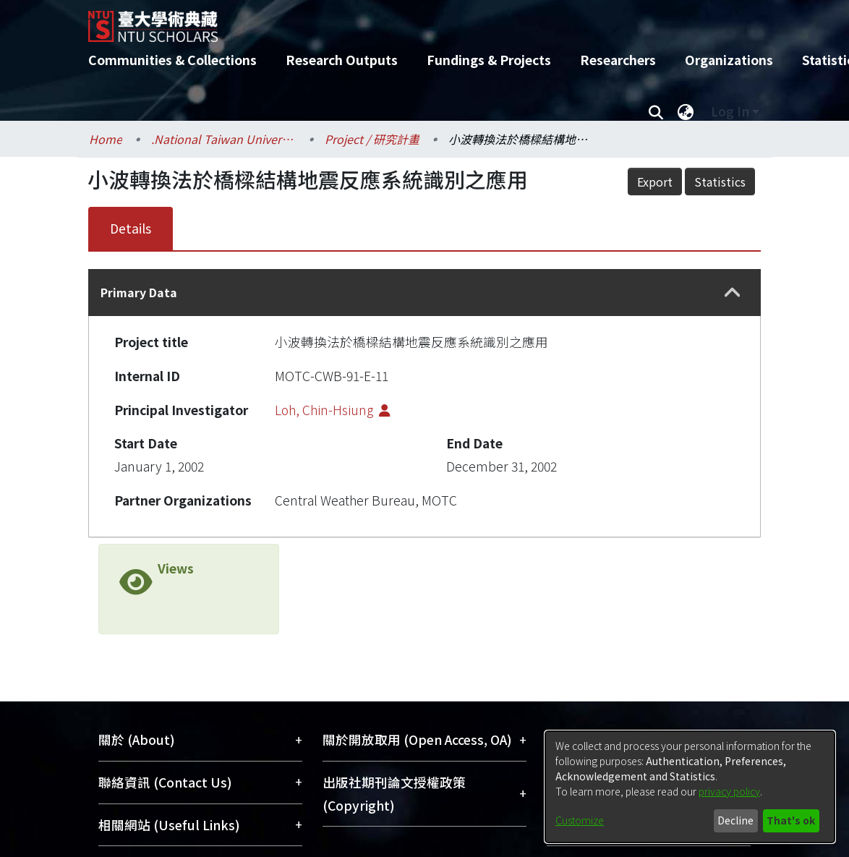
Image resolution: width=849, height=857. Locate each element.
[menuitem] (685, 111)
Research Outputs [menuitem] (342, 60)
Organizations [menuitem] (729, 60)
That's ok (791, 820)
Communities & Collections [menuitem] (172, 60)
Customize (579, 820)
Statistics (720, 181)
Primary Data (139, 292)
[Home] (411, 21)
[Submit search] (656, 111)
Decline (735, 820)
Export (655, 181)
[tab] (424, 292)
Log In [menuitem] (730, 111)
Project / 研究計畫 (372, 139)
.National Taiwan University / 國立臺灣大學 (223, 139)
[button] (732, 292)
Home (105, 139)
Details (130, 228)
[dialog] (690, 787)
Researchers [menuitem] (618, 60)
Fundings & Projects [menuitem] (489, 60)
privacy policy (729, 791)
